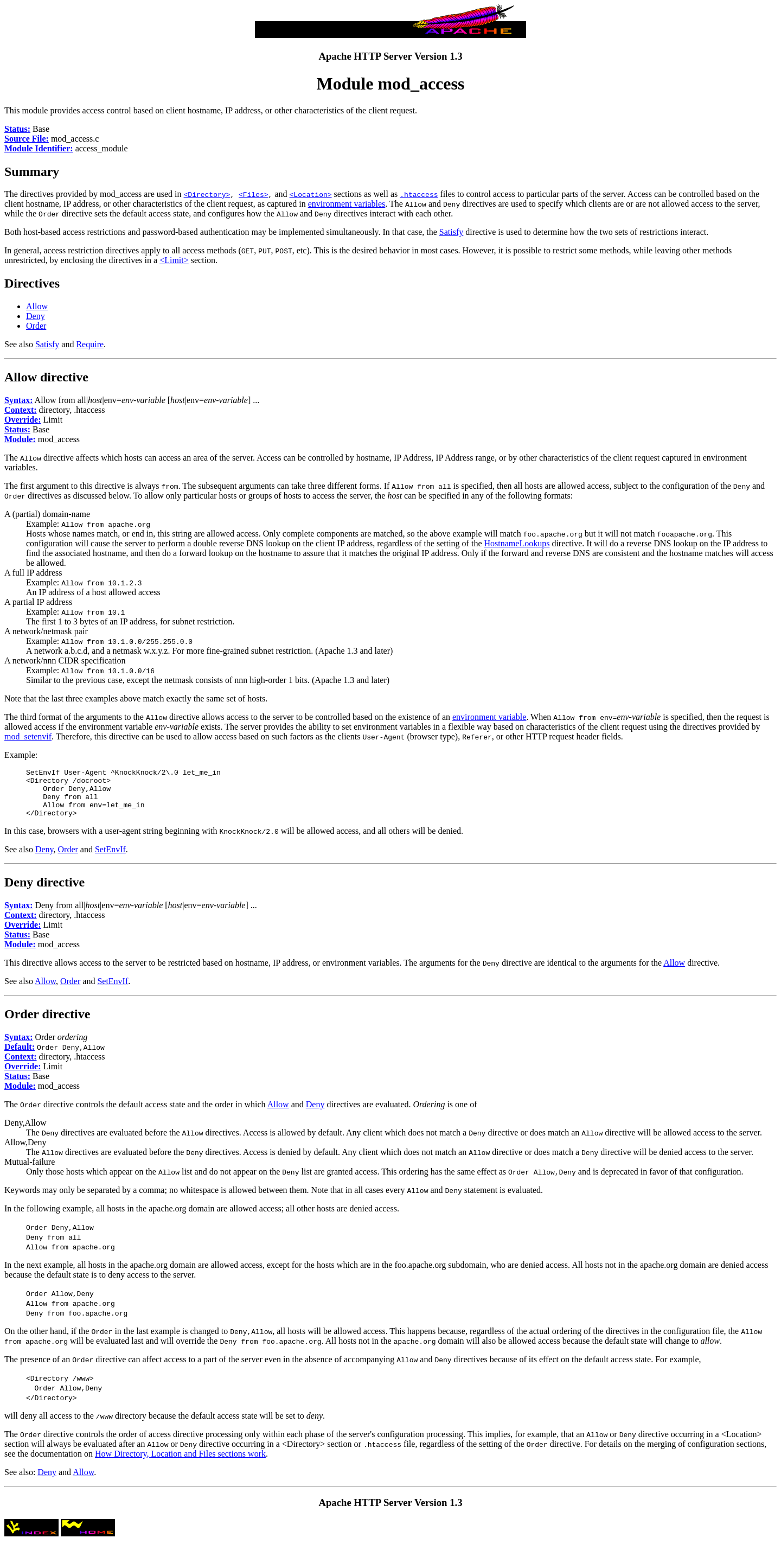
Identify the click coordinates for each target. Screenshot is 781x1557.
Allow (37, 306)
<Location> (311, 194)
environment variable (489, 717)
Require (90, 344)
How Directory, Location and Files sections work (180, 1463)
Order (36, 325)
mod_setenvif (28, 736)
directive (64, 377)
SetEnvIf (110, 859)
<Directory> (207, 194)
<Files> (253, 194)
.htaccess (419, 194)
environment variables (347, 203)
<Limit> (174, 260)
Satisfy (451, 232)
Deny (35, 316)
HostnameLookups (517, 543)
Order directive (47, 1024)
